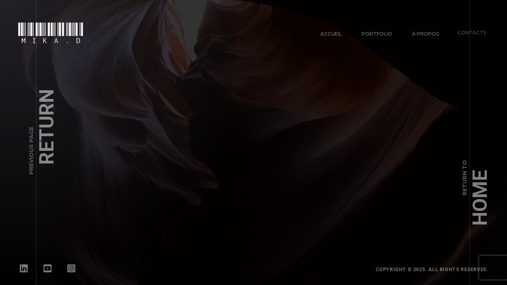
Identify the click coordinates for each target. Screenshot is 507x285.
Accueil (331, 34)
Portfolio (376, 33)
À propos (423, 32)
